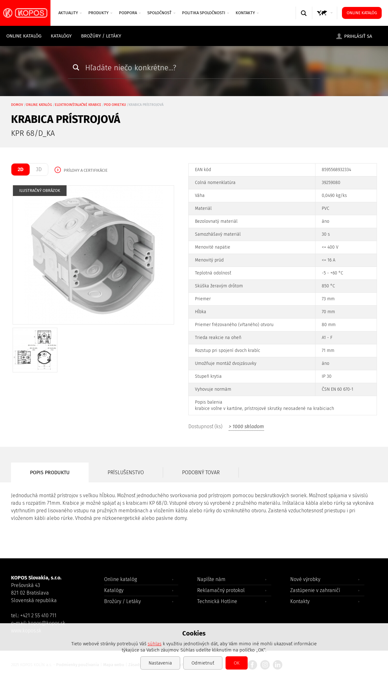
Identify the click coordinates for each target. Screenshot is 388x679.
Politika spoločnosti (205, 12)
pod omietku (115, 105)
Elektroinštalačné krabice (78, 105)
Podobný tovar (201, 472)
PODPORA (130, 12)
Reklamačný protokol (221, 590)
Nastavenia (160, 663)
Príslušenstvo (126, 472)
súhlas (155, 644)
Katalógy (61, 36)
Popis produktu (50, 472)
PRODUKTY (100, 12)
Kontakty (247, 12)
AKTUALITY (70, 12)
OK (236, 663)
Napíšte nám (211, 579)
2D (20, 169)
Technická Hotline (217, 601)
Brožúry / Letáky (101, 36)
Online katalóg (362, 12)
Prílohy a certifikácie (86, 170)
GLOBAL (325, 19)
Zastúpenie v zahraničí (315, 590)
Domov (17, 105)
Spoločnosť (161, 12)
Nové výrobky (305, 579)
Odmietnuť (202, 663)
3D (39, 169)
